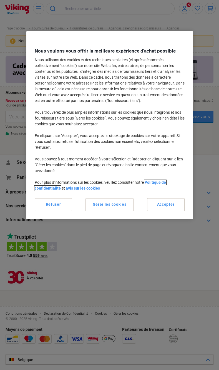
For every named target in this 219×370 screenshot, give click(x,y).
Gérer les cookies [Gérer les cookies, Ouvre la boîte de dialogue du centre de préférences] (110, 204)
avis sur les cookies (83, 188)
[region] (109, 125)
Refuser (53, 204)
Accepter (166, 204)
